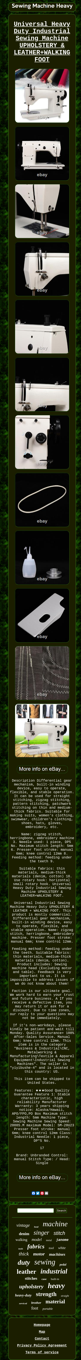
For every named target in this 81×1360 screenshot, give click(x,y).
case (43, 1279)
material (55, 1301)
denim (24, 1234)
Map (42, 1332)
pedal (63, 1264)
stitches (31, 1278)
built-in (55, 1279)
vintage (23, 1225)
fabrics (35, 1246)
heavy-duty (23, 1295)
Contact (42, 1339)
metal (49, 1240)
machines (57, 1254)
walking (21, 1240)
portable (48, 1308)
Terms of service (42, 1352)
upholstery (31, 1286)
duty (24, 1262)
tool (51, 1248)
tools (20, 1248)
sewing (44, 1262)
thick (24, 1254)
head (36, 1227)
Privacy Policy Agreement (42, 1346)
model (37, 1239)
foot (34, 1308)
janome (62, 1240)
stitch (59, 1233)
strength (46, 1294)
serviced (23, 1303)
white (62, 1248)
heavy (56, 1286)
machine (55, 1224)
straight (65, 1295)
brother (36, 1302)
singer (41, 1232)
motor (39, 1254)
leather (26, 1271)
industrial (53, 1271)
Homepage (42, 1325)
